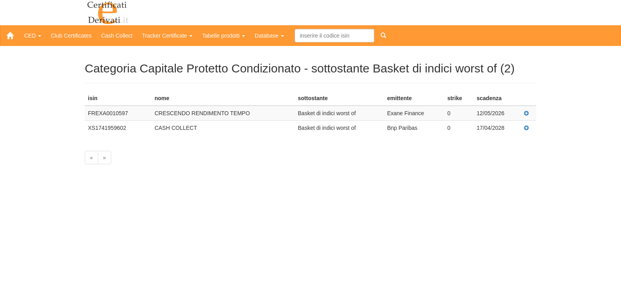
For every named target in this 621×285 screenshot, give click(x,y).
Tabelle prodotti (223, 35)
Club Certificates (71, 35)
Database (269, 35)
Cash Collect (116, 35)
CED (32, 35)
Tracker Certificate (167, 35)
